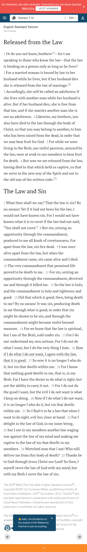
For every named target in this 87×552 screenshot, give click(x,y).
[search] (41, 17)
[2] (69, 84)
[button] (84, 6)
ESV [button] (73, 18)
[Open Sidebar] (43, 548)
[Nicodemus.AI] (7, 528)
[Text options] (82, 18)
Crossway (12, 31)
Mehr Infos (28, 8)
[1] (53, 53)
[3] (54, 178)
